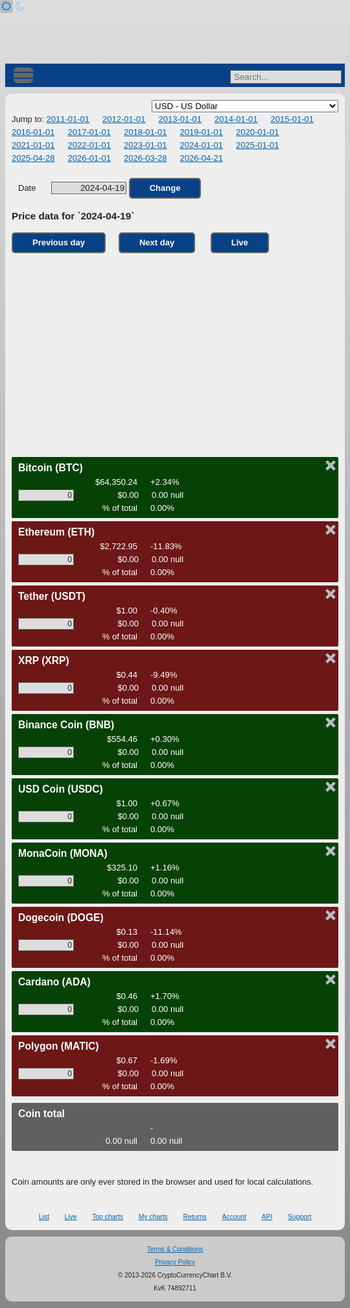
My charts (153, 1216)
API (267, 1216)
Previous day (58, 242)
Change (165, 188)
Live (239, 242)
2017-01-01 (89, 132)
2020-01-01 (257, 132)
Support (299, 1216)
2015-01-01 (292, 119)
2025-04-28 (33, 158)
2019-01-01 (202, 132)
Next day (156, 242)
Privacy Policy (175, 1262)
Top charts (107, 1216)
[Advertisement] (175, 352)
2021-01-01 (33, 145)
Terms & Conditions (175, 1249)
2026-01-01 (89, 158)
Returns (194, 1216)
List (44, 1216)
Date (72, 188)
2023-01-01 (145, 145)
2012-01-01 (124, 119)
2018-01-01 (145, 132)
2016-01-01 (33, 132)
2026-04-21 (202, 158)
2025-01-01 (257, 145)
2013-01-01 (180, 119)
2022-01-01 (89, 145)
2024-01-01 (202, 145)
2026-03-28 (145, 158)
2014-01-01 (236, 119)
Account (234, 1216)
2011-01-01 (67, 119)
